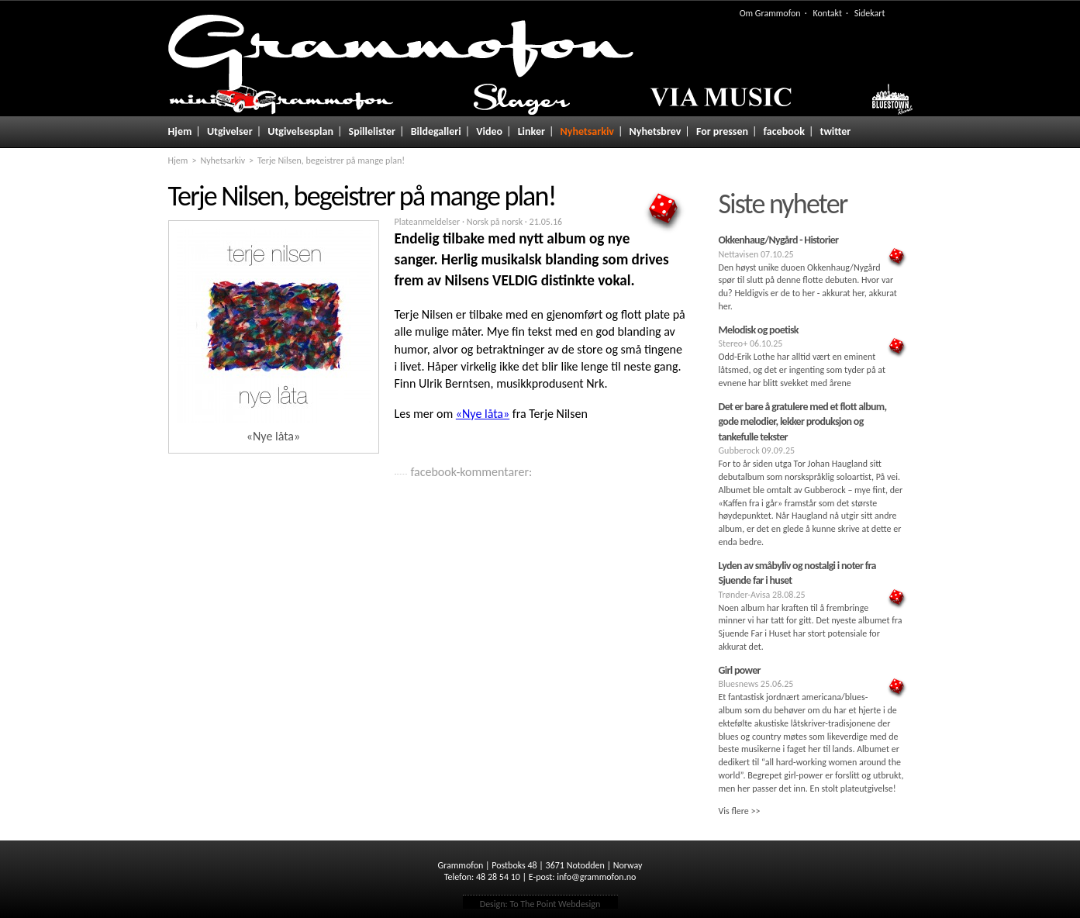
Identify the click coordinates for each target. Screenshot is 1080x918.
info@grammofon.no (596, 876)
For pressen (722, 131)
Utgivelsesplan (300, 131)
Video (489, 131)
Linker (531, 131)
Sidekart (869, 13)
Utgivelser (230, 131)
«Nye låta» (482, 413)
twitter (835, 131)
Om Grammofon (770, 13)
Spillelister (372, 131)
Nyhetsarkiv (587, 131)
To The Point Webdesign (554, 904)
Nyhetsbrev (655, 131)
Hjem (180, 131)
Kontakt (827, 13)
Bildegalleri (436, 131)
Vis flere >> (740, 811)
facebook (784, 131)
